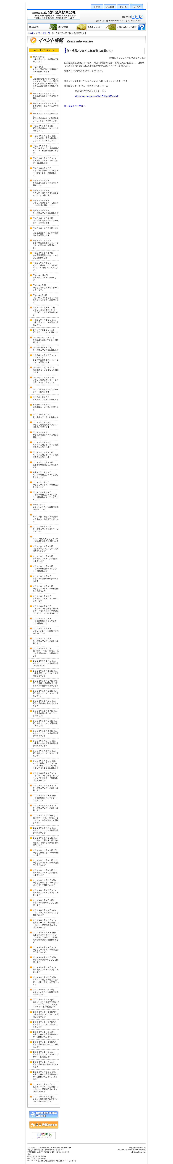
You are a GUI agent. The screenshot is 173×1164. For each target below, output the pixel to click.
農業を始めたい (101, 27)
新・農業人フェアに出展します (46, 213)
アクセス (123, 6)
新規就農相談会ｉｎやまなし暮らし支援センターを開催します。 (46, 173)
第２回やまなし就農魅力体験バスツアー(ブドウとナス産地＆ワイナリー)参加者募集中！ (46, 1004)
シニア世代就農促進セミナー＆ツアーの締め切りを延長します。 (46, 245)
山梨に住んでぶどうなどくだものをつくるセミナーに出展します (46, 300)
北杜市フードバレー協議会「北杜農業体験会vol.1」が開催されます (46, 653)
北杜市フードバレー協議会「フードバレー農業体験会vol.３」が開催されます (46, 925)
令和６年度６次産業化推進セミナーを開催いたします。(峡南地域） (46, 1077)
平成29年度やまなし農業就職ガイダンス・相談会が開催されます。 (46, 150)
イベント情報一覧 (42, 33)
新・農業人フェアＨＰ (74, 106)
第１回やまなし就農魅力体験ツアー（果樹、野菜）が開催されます (46, 982)
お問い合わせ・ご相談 (131, 27)
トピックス (136, 6)
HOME (97, 6)
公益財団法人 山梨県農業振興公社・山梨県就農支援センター (53, 16)
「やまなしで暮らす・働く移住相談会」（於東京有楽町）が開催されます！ (46, 843)
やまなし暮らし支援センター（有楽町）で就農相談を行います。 (46, 312)
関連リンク (100, 21)
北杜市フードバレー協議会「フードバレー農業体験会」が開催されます (46, 820)
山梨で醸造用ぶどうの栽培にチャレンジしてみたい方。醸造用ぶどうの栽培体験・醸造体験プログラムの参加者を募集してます (46, 83)
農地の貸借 (42, 27)
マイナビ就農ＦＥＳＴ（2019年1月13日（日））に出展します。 (45, 267)
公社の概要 (110, 6)
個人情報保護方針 (133, 21)
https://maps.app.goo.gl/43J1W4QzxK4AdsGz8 (96, 96)
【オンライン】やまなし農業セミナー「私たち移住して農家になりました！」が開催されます (46, 611)
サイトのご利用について (115, 21)
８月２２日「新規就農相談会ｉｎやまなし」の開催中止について (46, 519)
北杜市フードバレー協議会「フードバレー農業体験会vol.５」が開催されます (46, 1089)
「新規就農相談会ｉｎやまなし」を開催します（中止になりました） (46, 497)
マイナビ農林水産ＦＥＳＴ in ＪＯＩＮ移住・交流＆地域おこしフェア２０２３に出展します (46, 766)
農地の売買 (71, 27)
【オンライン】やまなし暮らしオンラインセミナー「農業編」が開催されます (46, 778)
